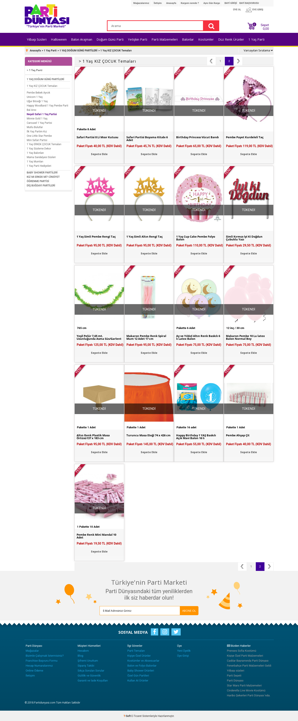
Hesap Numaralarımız (39, 665)
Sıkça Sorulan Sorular (91, 670)
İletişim (158, 3)
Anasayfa (171, 3)
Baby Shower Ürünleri (140, 670)
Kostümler (206, 39)
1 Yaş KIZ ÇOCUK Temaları (42, 85)
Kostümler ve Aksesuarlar (143, 660)
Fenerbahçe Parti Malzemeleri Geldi (249, 665)
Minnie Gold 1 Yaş (37, 118)
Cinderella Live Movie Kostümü (246, 690)
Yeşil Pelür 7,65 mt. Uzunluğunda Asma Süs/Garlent (91, 338)
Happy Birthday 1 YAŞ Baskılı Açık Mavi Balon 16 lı (197, 436)
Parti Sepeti (234, 675)
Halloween (59, 39)
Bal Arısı (31, 109)
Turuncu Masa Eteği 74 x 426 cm (147, 436)
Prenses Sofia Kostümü (241, 650)
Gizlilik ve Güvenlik (89, 675)
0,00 (266, 29)
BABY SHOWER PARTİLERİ (42, 172)
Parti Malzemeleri (164, 39)
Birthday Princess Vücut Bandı (198, 136)
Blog (80, 655)
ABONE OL (183, 610)
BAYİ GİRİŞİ (231, 3)
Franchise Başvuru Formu (42, 660)
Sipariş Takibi (86, 665)
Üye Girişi (183, 655)
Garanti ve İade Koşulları (93, 680)
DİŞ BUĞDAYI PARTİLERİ (41, 185)
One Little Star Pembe (39, 135)
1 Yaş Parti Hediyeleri (39, 165)
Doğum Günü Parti (110, 39)
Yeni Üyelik (184, 650)
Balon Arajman (81, 39)
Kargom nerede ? (190, 3)
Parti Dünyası (235, 680)
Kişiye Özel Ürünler (139, 655)
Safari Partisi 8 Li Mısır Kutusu (99, 136)
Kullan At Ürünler (137, 680)
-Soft (127, 715)
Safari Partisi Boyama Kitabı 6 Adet (148, 138)
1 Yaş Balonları (35, 152)
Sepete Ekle (99, 153)
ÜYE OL (237, 9)
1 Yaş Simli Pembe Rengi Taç (98, 236)
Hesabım (83, 650)
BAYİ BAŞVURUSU (249, 3)
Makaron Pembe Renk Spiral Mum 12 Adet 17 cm (147, 337)
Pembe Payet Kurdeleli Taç (246, 136)
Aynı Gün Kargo (211, 3)
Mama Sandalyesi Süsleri (41, 156)
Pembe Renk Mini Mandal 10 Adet (98, 536)
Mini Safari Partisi (37, 139)
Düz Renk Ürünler (231, 39)
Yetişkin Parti (137, 39)
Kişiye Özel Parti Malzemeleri (245, 655)
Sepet (264, 26)
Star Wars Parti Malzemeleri (244, 685)
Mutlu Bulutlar (35, 126)
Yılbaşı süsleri (235, 670)
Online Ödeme (34, 670)
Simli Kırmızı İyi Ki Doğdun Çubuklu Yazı (245, 238)
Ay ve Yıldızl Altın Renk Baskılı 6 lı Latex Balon (198, 337)
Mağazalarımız (141, 3)
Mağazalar (32, 650)
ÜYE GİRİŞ (257, 9)
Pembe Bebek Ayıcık (38, 92)
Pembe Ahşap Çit (238, 434)
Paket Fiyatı (99, 145)
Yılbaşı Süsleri (37, 39)
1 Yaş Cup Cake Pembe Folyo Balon (197, 238)
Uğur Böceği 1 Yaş (37, 100)
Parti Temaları (136, 650)
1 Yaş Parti (256, 39)
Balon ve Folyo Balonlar (141, 665)
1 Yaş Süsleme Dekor (39, 148)
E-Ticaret (136, 715)
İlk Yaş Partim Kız (37, 131)
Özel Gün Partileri (138, 675)
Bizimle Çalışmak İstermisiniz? (45, 655)
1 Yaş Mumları (35, 161)
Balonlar (188, 39)
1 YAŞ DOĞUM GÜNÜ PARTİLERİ (45, 78)
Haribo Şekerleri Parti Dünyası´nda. (249, 695)
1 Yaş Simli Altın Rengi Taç (145, 236)
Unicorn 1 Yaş (35, 96)
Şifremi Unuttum (88, 660)
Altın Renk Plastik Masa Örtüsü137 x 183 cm (94, 436)
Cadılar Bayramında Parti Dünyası (248, 660)
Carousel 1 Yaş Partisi (39, 122)
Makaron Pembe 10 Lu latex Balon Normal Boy (247, 337)
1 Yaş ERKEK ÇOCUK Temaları (44, 143)
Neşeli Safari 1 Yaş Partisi (42, 113)
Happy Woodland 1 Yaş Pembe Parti (47, 105)
